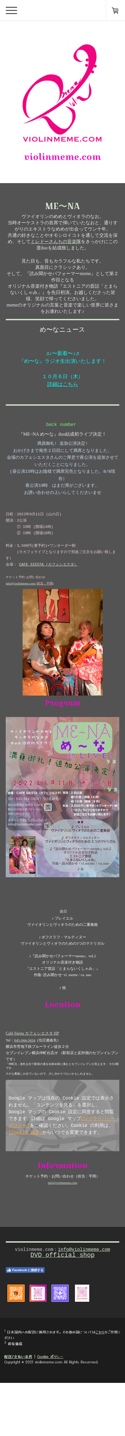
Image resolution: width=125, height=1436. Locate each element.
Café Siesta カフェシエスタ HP (32, 1078)
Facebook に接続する (25, 1323)
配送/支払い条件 (18, 1409)
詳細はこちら (62, 402)
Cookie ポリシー (50, 1409)
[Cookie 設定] (25, 1183)
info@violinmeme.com (20, 614)
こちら (100, 1385)
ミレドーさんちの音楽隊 (56, 247)
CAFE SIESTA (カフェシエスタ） (48, 592)
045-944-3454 (24, 1085)
